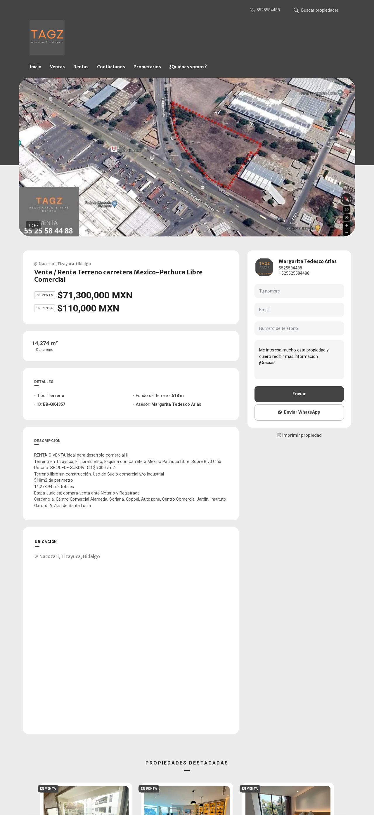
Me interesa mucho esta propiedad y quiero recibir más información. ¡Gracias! (299, 359)
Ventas (57, 66)
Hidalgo (83, 263)
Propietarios (147, 66)
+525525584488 (294, 273)
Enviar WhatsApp (299, 412)
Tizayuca (65, 263)
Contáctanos (111, 66)
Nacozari (47, 263)
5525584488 (290, 268)
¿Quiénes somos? (188, 66)
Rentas (81, 66)
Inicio (35, 66)
